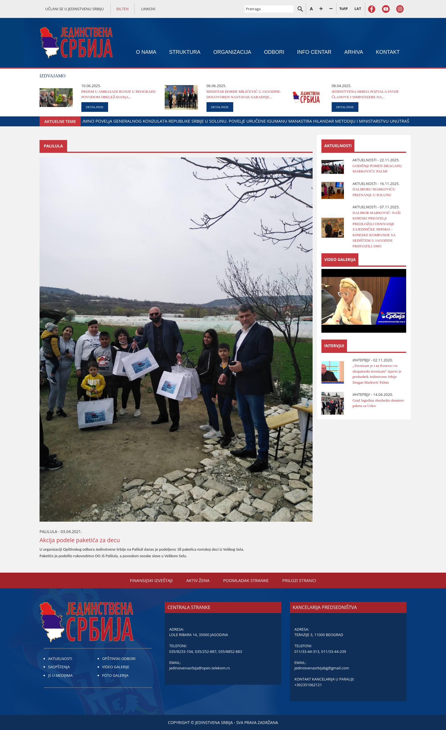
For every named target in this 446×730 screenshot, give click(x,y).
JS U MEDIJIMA (60, 675)
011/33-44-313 (306, 651)
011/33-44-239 (333, 651)
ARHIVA (353, 52)
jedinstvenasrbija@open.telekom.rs (199, 668)
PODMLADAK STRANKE (246, 580)
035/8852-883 (230, 651)
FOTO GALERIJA (115, 675)
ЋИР (343, 8)
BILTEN (122, 8)
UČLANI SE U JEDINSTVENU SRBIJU (74, 8)
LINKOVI (148, 8)
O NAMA (146, 52)
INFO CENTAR (314, 52)
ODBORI (274, 52)
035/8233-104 (181, 651)
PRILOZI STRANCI (299, 580)
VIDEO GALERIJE (115, 666)
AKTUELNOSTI (60, 658)
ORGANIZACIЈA (232, 52)
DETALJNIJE (95, 107)
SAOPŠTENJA (59, 666)
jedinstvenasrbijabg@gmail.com (321, 668)
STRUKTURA (185, 52)
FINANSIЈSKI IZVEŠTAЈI (151, 580)
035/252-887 (205, 651)
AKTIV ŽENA (198, 580)
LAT (357, 8)
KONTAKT (388, 52)
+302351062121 (308, 684)
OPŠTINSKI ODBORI (118, 658)
